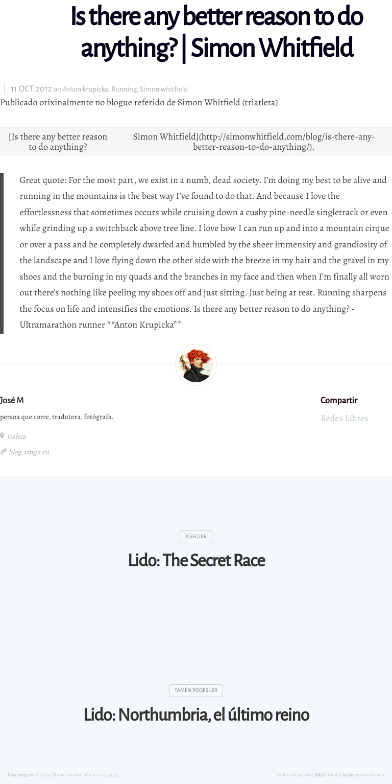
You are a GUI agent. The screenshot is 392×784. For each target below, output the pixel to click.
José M (12, 400)
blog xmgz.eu (21, 774)
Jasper (348, 774)
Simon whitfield (164, 89)
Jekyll (320, 774)
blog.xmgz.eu (28, 452)
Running (124, 89)
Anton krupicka (85, 89)
